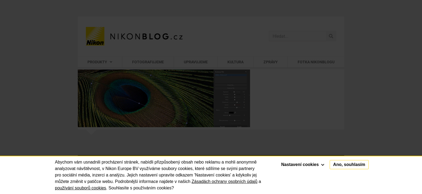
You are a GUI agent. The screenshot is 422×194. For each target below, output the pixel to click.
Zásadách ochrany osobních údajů (225, 181)
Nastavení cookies (302, 164)
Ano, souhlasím (349, 164)
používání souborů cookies (80, 188)
